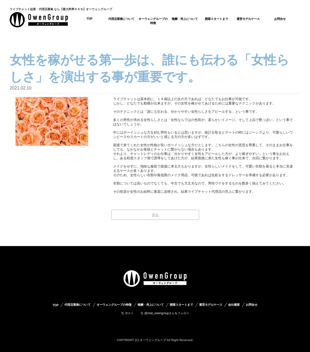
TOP (89, 18)
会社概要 (234, 304)
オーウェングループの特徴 (153, 21)
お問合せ (280, 19)
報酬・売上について (185, 19)
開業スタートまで (216, 19)
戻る (155, 215)
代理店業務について (121, 19)
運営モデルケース (248, 19)
